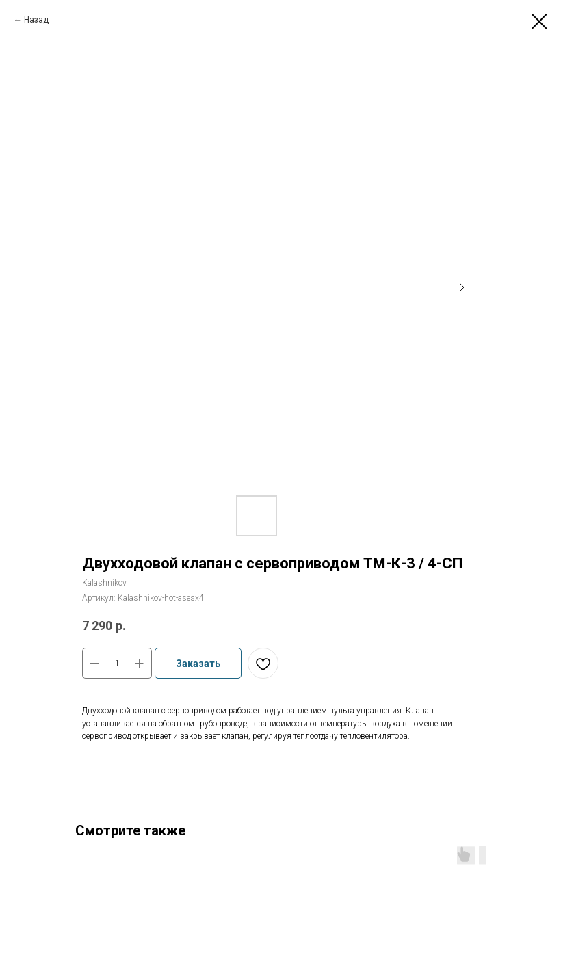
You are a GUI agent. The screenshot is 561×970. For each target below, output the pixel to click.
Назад (36, 20)
